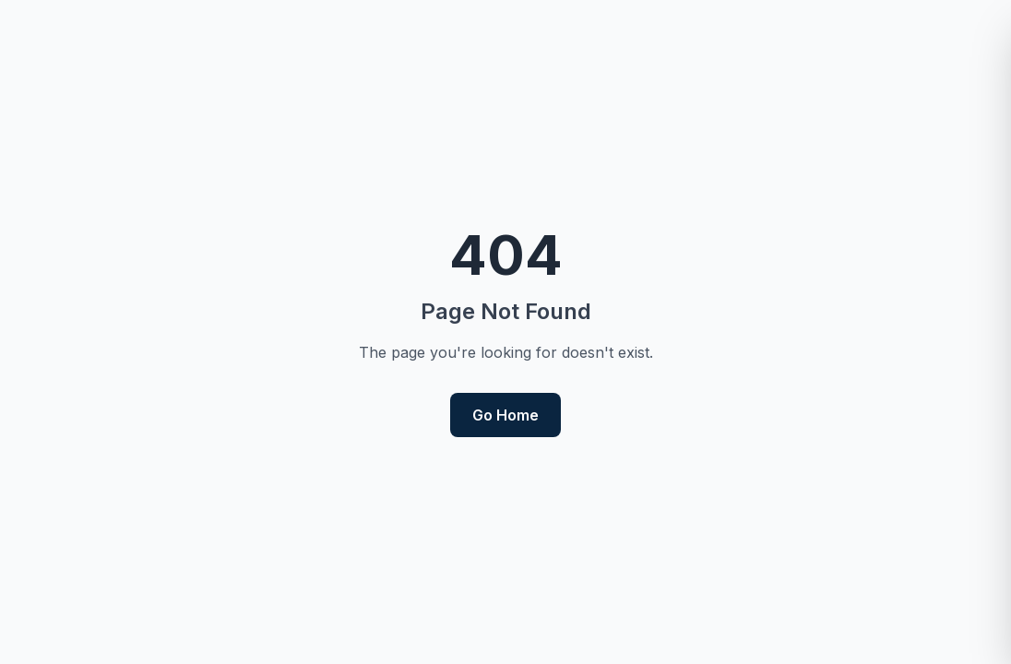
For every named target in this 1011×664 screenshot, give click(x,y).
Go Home (505, 415)
